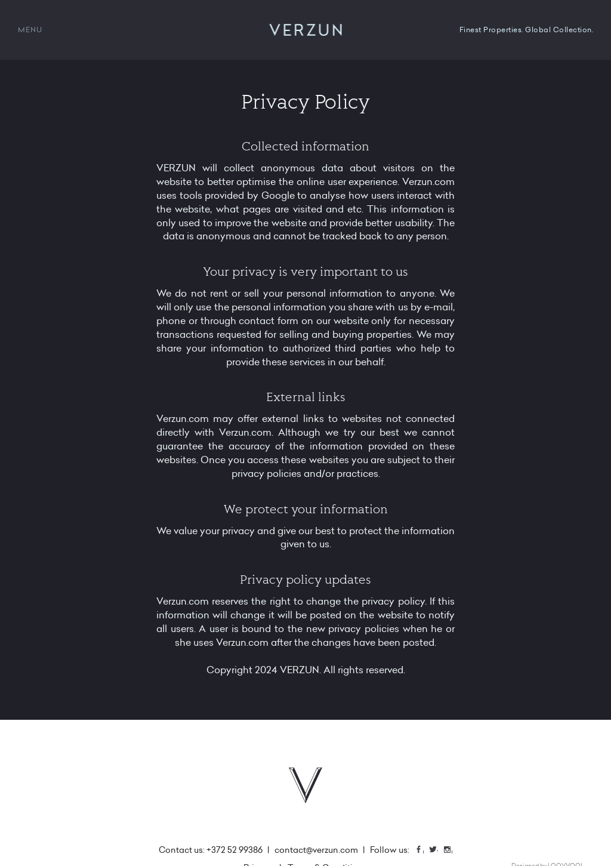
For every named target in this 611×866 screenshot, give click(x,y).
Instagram (451, 850)
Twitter (437, 850)
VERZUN (306, 30)
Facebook (423, 850)
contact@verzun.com (316, 850)
